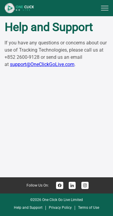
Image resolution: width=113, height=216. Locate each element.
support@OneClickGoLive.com (42, 64)
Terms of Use (88, 208)
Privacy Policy (60, 208)
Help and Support (28, 208)
